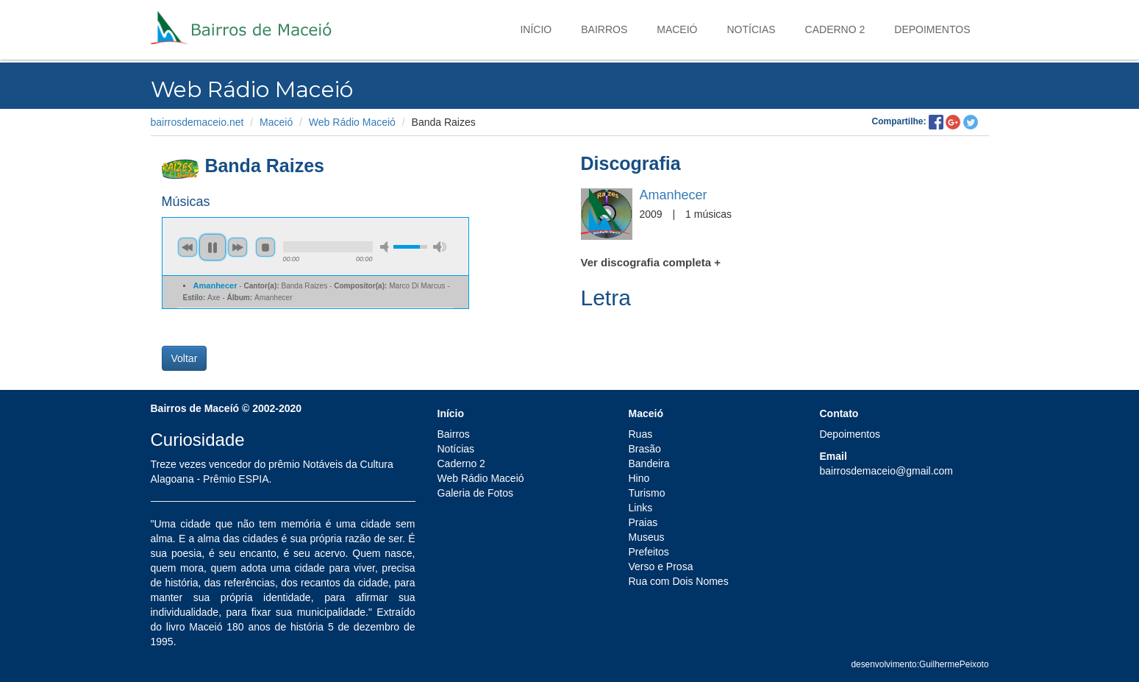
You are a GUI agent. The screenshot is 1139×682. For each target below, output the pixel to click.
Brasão (644, 449)
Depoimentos (932, 29)
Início (535, 29)
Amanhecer (673, 195)
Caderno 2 (835, 29)
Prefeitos (648, 552)
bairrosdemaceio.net (197, 122)
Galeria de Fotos (476, 493)
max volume (439, 246)
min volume (386, 246)
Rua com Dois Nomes (678, 581)
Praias (642, 522)
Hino (638, 478)
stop (265, 247)
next (237, 247)
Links (640, 508)
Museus (646, 537)
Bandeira (648, 463)
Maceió (677, 29)
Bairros (604, 29)
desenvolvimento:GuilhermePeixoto (919, 664)
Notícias (750, 29)
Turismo (646, 493)
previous (187, 247)
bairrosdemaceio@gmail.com (886, 471)
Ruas (640, 434)
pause (212, 247)
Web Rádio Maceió (352, 122)
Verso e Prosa (660, 566)
